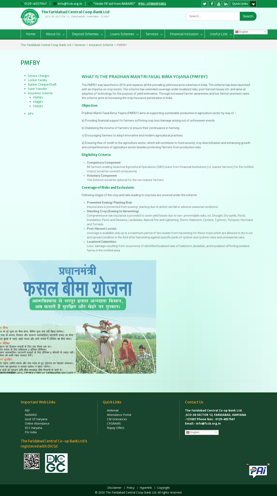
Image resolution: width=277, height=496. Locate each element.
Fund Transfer (37, 89)
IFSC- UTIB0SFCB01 (152, 3)
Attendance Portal (119, 415)
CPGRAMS (114, 423)
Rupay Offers (115, 428)
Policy (130, 487)
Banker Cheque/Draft (42, 84)
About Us (53, 34)
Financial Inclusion (184, 34)
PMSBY (38, 106)
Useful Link (219, 34)
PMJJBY (38, 102)
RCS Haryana (33, 428)
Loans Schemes (122, 34)
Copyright (163, 487)
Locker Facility (37, 80)
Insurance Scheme (40, 93)
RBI (27, 410)
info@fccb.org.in (70, 4)
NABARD (31, 415)
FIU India (31, 432)
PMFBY (38, 97)
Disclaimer (114, 487)
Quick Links (240, 4)
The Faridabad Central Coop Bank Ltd (75, 12)
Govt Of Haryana (36, 419)
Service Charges (38, 76)
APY (30, 114)
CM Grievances (117, 419)
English (241, 32)
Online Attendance (37, 423)
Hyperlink (146, 487)
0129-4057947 (35, 4)
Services (152, 34)
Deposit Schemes (85, 34)
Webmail (113, 410)
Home (30, 34)
